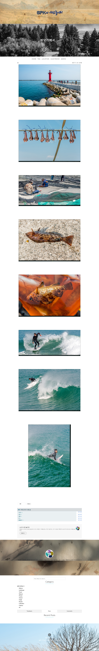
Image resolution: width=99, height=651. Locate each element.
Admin (47, 638)
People (20, 601)
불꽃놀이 (20, 520)
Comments (69, 611)
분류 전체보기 (20, 586)
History (21, 588)
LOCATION (45, 59)
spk (40, 640)
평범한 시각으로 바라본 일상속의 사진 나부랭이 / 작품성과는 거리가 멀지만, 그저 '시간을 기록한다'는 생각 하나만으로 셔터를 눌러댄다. (47, 530)
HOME (34, 59)
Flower (20, 596)
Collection (21, 603)
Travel (20, 592)
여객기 (20, 512)
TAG (39, 59)
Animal (20, 598)
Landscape (21, 590)
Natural (21, 594)
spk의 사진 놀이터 (24, 527)
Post (52, 638)
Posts (49, 611)
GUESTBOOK (55, 59)
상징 (19, 514)
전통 (19, 516)
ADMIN (63, 59)
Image (20, 599)
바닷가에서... (49, 40)
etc (18, 62)
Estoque (57, 640)
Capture (21, 605)
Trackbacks (29, 611)
